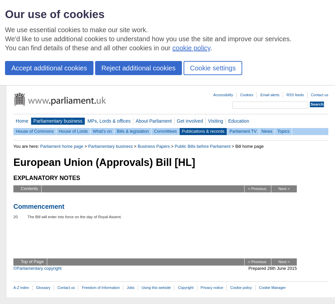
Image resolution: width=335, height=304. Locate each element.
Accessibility (223, 95)
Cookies (246, 95)
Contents (29, 188)
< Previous (257, 189)
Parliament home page (61, 146)
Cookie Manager (272, 288)
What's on (102, 131)
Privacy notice (212, 288)
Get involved (190, 121)
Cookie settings (213, 68)
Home (22, 121)
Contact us (319, 95)
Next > (284, 189)
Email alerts (269, 95)
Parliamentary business (58, 121)
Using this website (156, 288)
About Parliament (154, 121)
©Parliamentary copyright (37, 268)
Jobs (130, 288)
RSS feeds (295, 95)
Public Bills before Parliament (202, 146)
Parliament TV (243, 131)
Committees (165, 131)
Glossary (43, 288)
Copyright (186, 288)
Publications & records (203, 131)
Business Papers (154, 146)
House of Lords (73, 131)
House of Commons (35, 131)
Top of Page (32, 261)
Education (238, 121)
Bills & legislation (133, 131)
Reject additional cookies (139, 68)
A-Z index (21, 288)
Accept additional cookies (49, 68)
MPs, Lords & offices (109, 121)
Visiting (215, 121)
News (267, 131)
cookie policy (191, 48)
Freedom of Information (101, 288)
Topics (283, 131)
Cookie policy (241, 288)
